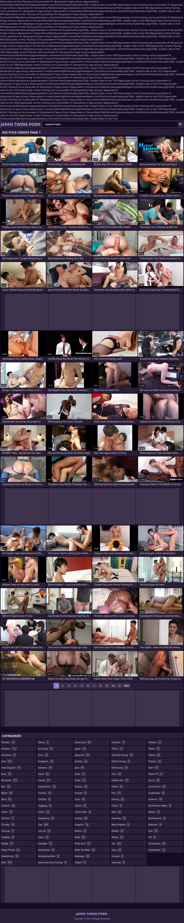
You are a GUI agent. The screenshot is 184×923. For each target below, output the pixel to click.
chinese (7, 818)
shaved (118, 856)
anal (7, 761)
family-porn (47, 786)
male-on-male (85, 850)
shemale (118, 862)
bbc (6, 786)
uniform (155, 799)
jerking (81, 761)
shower (155, 742)
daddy (7, 843)
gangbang (46, 818)
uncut (154, 780)
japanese (82, 755)
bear (6, 799)
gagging (45, 805)
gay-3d (44, 831)
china (7, 812)
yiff (152, 837)
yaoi (153, 831)
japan (80, 749)
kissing (81, 786)
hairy (43, 837)
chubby (8, 824)
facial (44, 774)
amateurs (8, 755)
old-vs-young (121, 761)
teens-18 (155, 774)
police (117, 805)
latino (81, 805)
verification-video (160, 805)
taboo (154, 749)
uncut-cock (157, 786)
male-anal (83, 843)
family (44, 780)
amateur (9, 749)
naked (80, 862)
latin (80, 799)
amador (8, 742)
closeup (7, 831)
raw (116, 812)
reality (118, 831)
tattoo (154, 755)
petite (117, 786)
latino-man (83, 812)
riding (118, 837)
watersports (157, 818)
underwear (156, 793)
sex (117, 843)
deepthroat (10, 856)
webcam (155, 824)
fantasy (45, 793)
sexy (117, 850)
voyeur (154, 812)
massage (82, 856)
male (80, 837)
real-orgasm (121, 824)
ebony (43, 742)
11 (119, 685)
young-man (157, 843)
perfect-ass (120, 780)
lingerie (82, 824)
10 (113, 685)
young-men (157, 850)
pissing (118, 799)
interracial (83, 742)
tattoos (155, 761)
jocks (80, 774)
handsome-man (49, 856)
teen (153, 767)
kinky (80, 780)
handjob (45, 843)
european (46, 761)
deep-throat (10, 850)
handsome (46, 850)
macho (81, 831)
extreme (45, 767)
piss (116, 793)
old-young (120, 767)
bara (6, 774)
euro (43, 755)
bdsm (7, 793)
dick (6, 862)
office (117, 749)
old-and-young (122, 755)
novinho (118, 742)
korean (81, 793)
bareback (9, 780)
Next (127, 685)
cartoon (8, 805)
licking (81, 818)
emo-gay (45, 749)
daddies (8, 837)
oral (117, 774)
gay (43, 824)
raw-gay (119, 818)
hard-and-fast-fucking (52, 862)
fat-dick (44, 799)
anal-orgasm (11, 767)
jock (80, 767)
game (44, 812)
